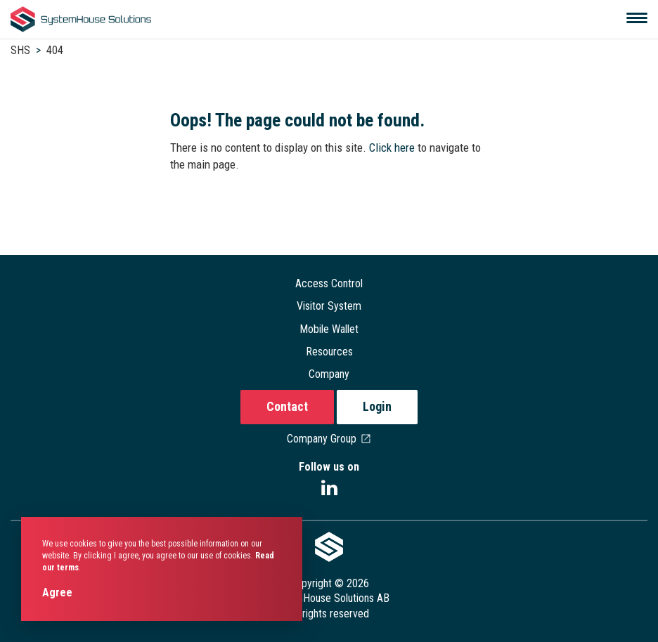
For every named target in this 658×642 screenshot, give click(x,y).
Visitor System (329, 306)
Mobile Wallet (329, 329)
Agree (57, 592)
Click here (393, 147)
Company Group (329, 438)
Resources (329, 351)
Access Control (329, 283)
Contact (287, 406)
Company (329, 374)
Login (377, 406)
